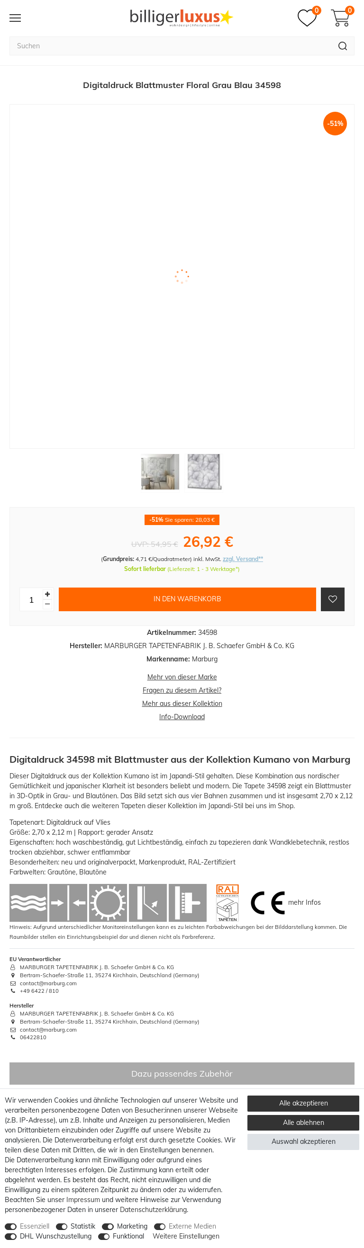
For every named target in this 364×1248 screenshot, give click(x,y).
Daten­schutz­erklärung (153, 1209)
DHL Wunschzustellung (55, 1236)
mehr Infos (304, 902)
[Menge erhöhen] (47, 594)
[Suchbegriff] (170, 45)
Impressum (83, 1199)
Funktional (128, 1236)
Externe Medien (192, 1226)
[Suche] (343, 45)
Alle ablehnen (303, 1122)
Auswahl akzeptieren (304, 1141)
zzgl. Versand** (243, 558)
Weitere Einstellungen (186, 1236)
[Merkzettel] (309, 18)
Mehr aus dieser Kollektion (182, 703)
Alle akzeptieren (303, 1103)
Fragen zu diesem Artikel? (182, 690)
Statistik (83, 1226)
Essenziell (34, 1226)
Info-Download (182, 717)
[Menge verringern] (47, 604)
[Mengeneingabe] (31, 599)
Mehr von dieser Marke (182, 677)
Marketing (132, 1226)
